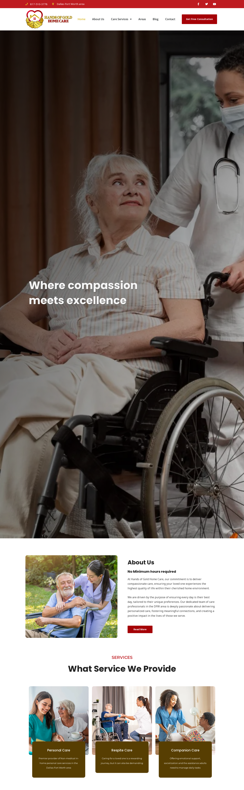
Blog (155, 20)
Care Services (121, 20)
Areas (142, 20)
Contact (170, 20)
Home (81, 20)
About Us (98, 20)
